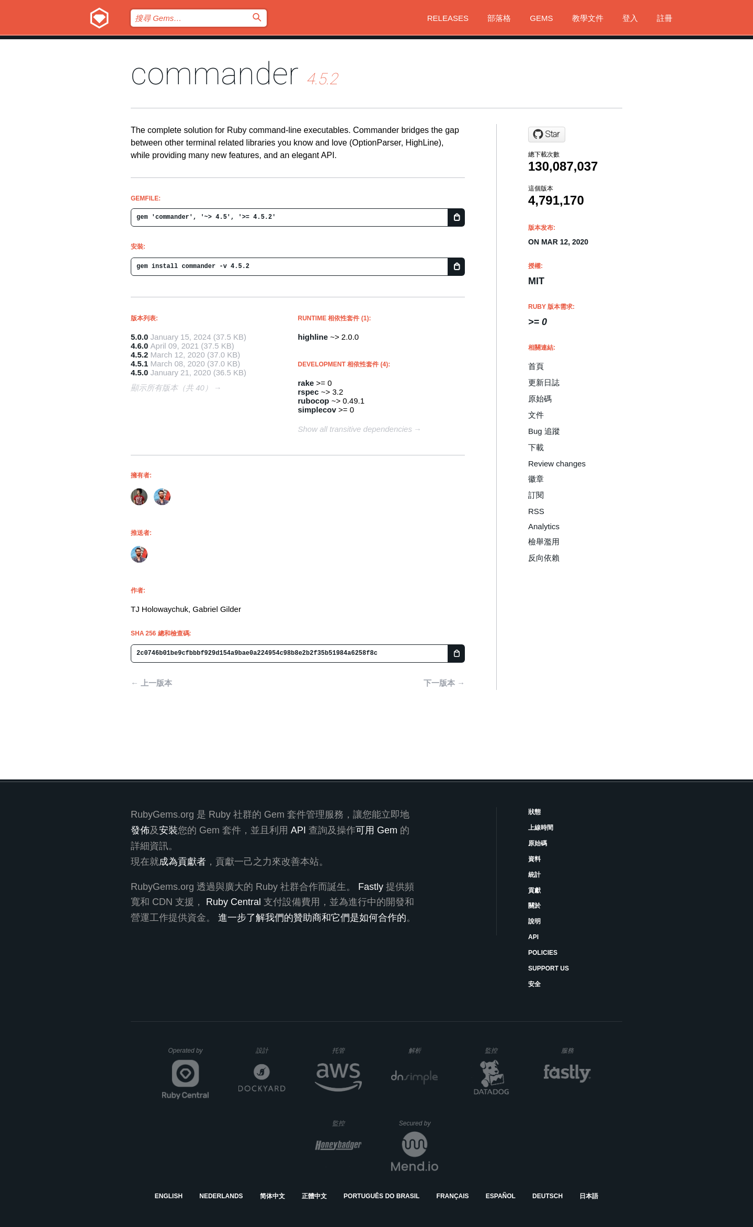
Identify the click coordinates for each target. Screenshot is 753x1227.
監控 (500, 1050)
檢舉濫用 (544, 541)
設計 (271, 1050)
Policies (542, 952)
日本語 (588, 1196)
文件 (536, 414)
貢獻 (534, 890)
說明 (534, 921)
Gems (541, 18)
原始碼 (540, 398)
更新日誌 (544, 382)
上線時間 (540, 827)
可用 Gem (376, 830)
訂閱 (536, 494)
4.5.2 (139, 354)
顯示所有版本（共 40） (171, 387)
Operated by (188, 1054)
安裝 (168, 830)
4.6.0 (139, 345)
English (168, 1196)
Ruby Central (233, 902)
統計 (534, 874)
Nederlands (221, 1196)
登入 (630, 18)
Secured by (418, 1123)
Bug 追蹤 (544, 431)
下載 (536, 447)
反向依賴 (544, 557)
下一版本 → (444, 682)
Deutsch (547, 1196)
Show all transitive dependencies (355, 429)
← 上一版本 (151, 682)
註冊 (664, 18)
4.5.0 (139, 372)
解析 (423, 1050)
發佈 (140, 830)
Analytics (544, 526)
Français (453, 1196)
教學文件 (587, 18)
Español (501, 1196)
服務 (575, 1050)
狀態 (534, 812)
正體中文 (314, 1196)
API (533, 937)
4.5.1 (139, 363)
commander (215, 73)
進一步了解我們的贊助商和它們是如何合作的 (312, 917)
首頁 (536, 366)
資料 (534, 859)
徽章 (536, 478)
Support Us (548, 968)
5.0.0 (139, 336)
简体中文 (272, 1196)
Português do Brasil (381, 1196)
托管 (345, 1050)
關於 (534, 905)
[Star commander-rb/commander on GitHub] (546, 134)
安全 (534, 984)
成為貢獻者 (182, 861)
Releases (448, 18)
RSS (536, 511)
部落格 (499, 18)
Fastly (370, 887)
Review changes (557, 463)
